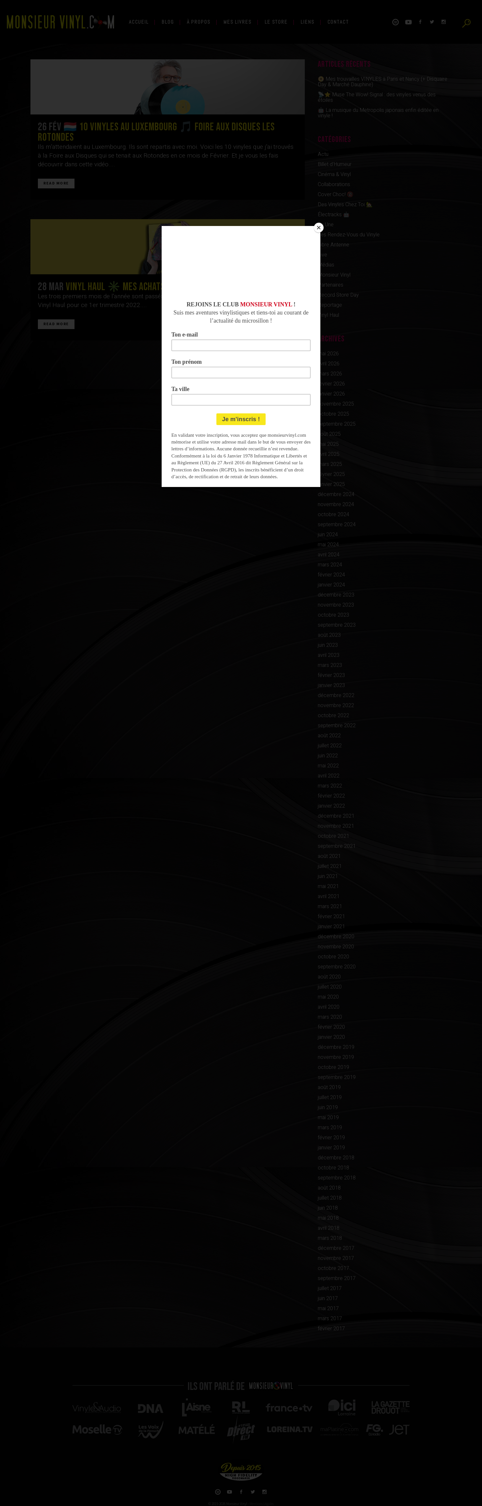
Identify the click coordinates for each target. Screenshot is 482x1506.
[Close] (319, 227)
